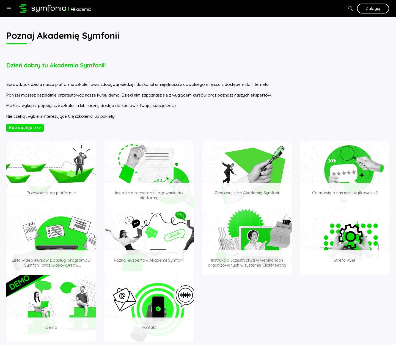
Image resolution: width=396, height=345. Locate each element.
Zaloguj (373, 8)
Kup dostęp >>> (25, 127)
